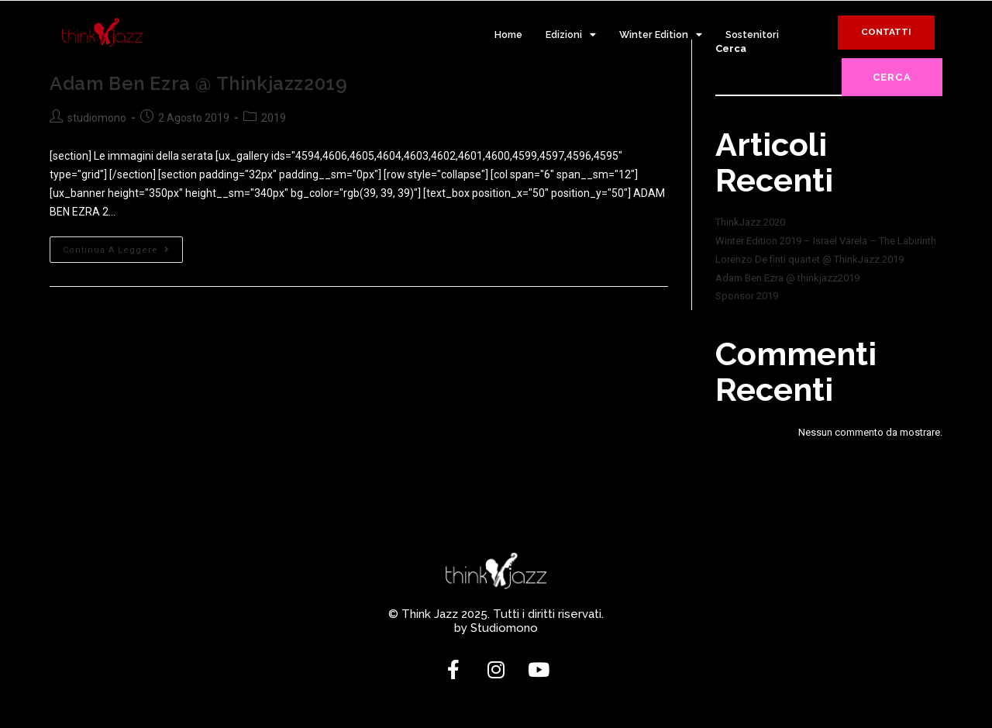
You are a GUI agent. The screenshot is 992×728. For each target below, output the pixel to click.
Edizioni (571, 35)
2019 (273, 118)
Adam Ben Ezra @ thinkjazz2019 (198, 83)
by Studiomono (496, 628)
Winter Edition (660, 35)
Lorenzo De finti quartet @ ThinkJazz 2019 (809, 259)
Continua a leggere (123, 245)
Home (508, 34)
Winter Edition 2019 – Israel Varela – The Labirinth (825, 241)
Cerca (892, 77)
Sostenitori (752, 34)
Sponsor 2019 (746, 296)
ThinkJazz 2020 (750, 222)
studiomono (96, 118)
